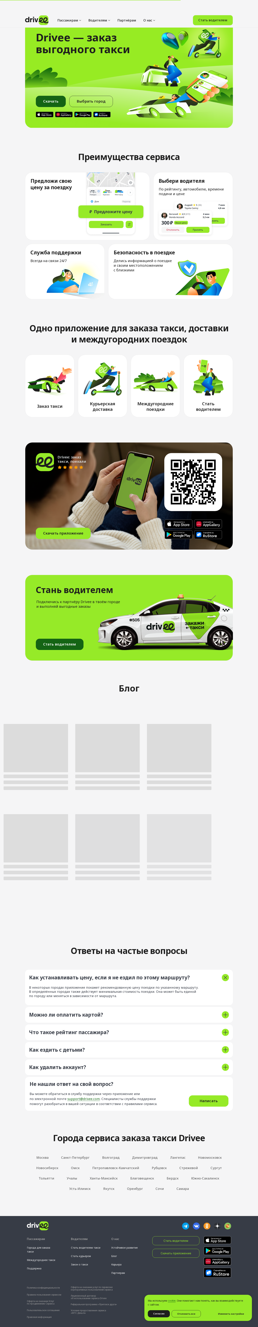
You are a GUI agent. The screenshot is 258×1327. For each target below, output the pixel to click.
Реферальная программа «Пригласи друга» (94, 1304)
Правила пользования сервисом (44, 1294)
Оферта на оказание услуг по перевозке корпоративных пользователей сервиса (92, 1288)
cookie (172, 1300)
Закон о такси (79, 1264)
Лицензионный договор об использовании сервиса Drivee (89, 1297)
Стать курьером (81, 1256)
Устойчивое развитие (124, 1247)
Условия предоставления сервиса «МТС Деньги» (88, 1311)
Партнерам (118, 1273)
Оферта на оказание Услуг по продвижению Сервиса (40, 1302)
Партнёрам (126, 7)
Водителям (97, 7)
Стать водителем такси (85, 1247)
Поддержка (34, 1268)
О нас (147, 7)
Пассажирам (67, 7)
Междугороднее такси (41, 1260)
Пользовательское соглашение (43, 1310)
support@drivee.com (83, 1099)
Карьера (116, 1264)
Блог (114, 1256)
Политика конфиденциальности (43, 1287)
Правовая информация (39, 1317)
